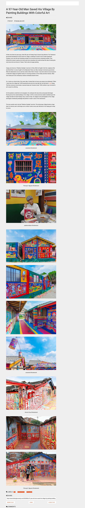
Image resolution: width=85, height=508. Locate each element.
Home (31, 502)
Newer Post (10, 502)
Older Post (52, 502)
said (50, 83)
